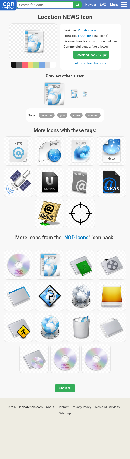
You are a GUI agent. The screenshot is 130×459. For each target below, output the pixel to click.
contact (93, 115)
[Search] (77, 4)
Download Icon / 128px (90, 55)
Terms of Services (107, 407)
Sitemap (65, 413)
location (47, 115)
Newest (90, 4)
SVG (103, 4)
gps (62, 115)
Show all (65, 388)
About (50, 407)
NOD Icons (85, 36)
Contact (63, 407)
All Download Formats (90, 63)
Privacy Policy (81, 407)
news (76, 115)
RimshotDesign (88, 30)
